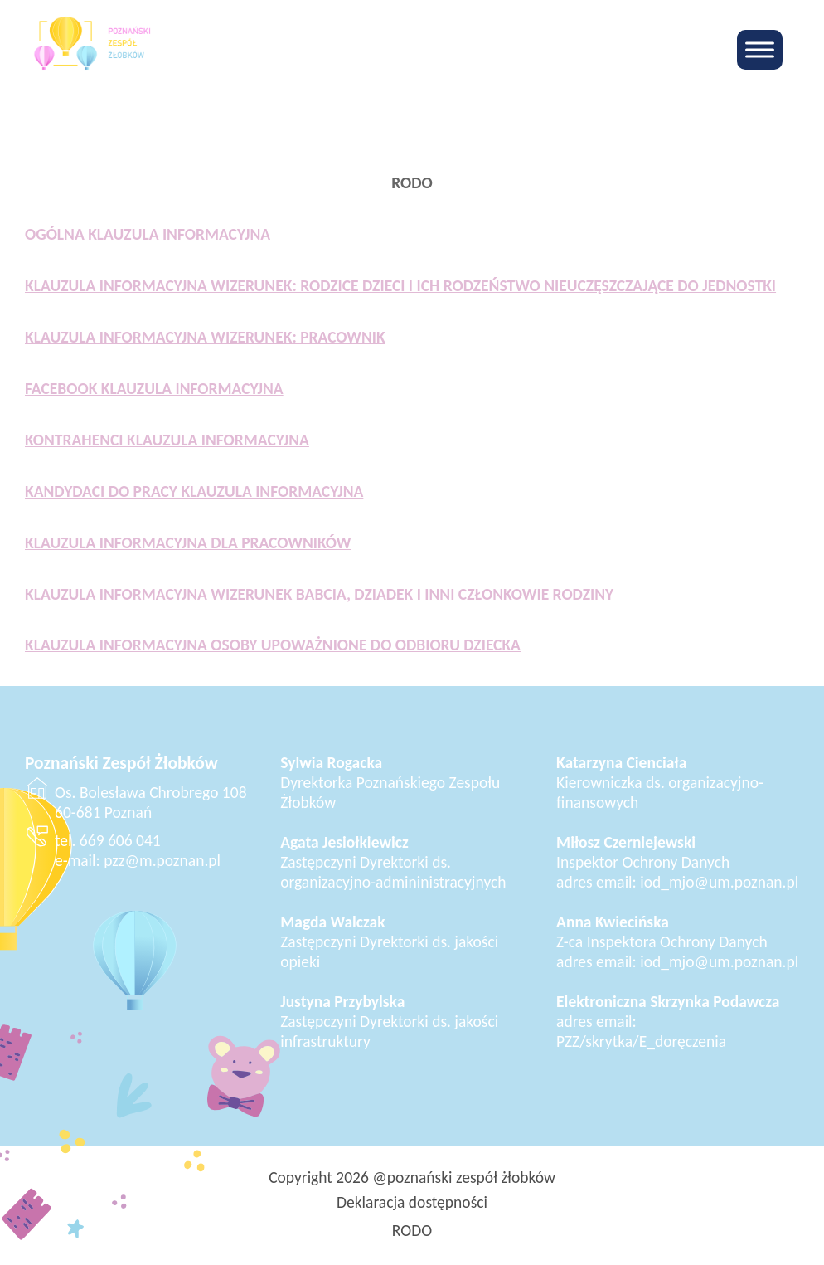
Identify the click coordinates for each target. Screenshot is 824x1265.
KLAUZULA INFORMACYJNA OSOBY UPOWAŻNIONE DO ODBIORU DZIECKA (273, 644)
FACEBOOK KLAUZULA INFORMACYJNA (154, 388)
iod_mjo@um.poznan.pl (719, 882)
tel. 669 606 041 (108, 840)
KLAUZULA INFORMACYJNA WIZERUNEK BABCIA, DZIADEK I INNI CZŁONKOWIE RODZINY (319, 594)
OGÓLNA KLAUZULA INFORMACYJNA (147, 234)
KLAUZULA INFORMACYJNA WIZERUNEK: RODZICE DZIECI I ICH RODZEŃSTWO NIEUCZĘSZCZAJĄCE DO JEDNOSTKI (400, 285)
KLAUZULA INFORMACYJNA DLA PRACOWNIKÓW (188, 542)
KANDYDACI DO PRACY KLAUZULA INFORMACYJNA (194, 491)
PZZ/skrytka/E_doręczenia (641, 1041)
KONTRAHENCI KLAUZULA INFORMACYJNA (167, 440)
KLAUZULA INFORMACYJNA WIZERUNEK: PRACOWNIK (205, 337)
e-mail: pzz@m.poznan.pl (138, 860)
